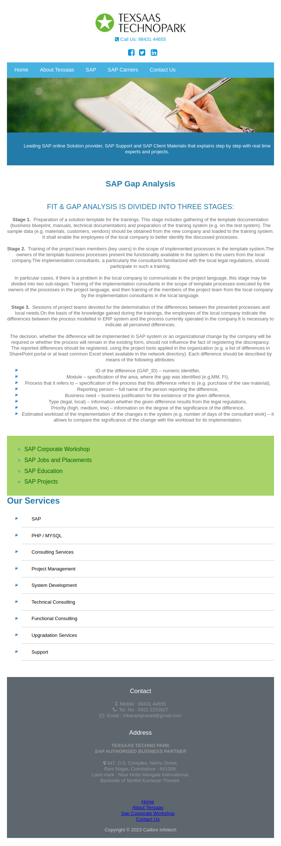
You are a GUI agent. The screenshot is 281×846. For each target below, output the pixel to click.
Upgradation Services (54, 635)
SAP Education (43, 471)
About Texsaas (57, 70)
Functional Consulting (54, 619)
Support (39, 652)
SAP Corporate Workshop (57, 449)
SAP (92, 71)
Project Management (53, 569)
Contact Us (163, 70)
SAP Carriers (123, 70)
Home (21, 70)
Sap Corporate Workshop (148, 813)
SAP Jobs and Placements (57, 460)
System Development (54, 585)
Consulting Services (52, 552)
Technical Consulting (53, 602)
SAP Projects (41, 481)
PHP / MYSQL (46, 535)
